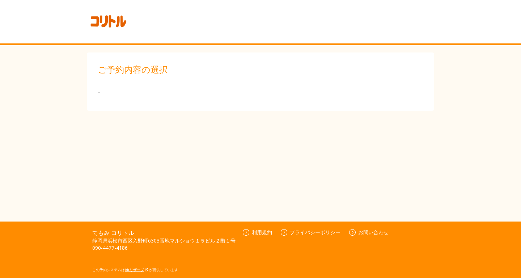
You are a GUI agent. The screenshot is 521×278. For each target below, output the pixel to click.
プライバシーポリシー (310, 232)
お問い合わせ (369, 232)
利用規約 (257, 232)
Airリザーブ (136, 269)
